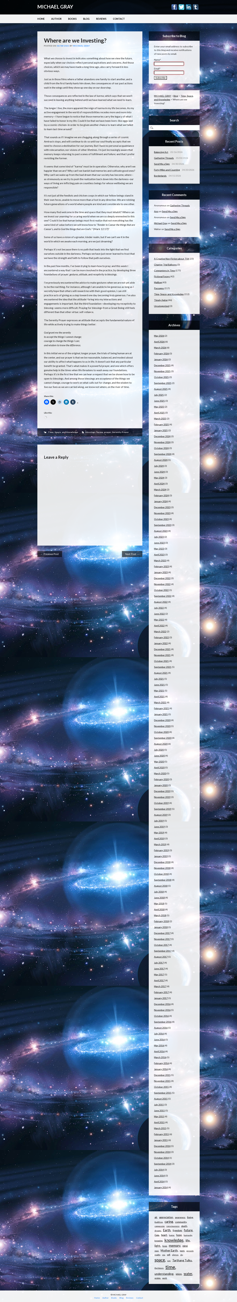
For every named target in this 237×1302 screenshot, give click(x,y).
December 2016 (162, 1004)
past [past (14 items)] (182, 1250)
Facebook (174, 7)
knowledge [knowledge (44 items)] (173, 1240)
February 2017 (161, 992)
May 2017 (159, 974)
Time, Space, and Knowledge (63, 432)
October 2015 (161, 1086)
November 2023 (162, 513)
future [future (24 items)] (188, 1230)
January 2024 (161, 501)
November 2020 (162, 726)
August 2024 (161, 460)
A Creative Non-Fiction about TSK (171, 258)
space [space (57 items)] (160, 1259)
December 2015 (162, 1075)
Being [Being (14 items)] (190, 1217)
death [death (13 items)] (184, 1226)
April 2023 (159, 554)
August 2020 (161, 743)
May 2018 (159, 903)
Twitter (181, 7)
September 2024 (162, 454)
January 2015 (161, 1140)
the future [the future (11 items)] (159, 1268)
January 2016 (161, 1069)
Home (41, 18)
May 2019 (159, 832)
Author (56, 18)
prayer (107, 432)
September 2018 (162, 879)
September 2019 (162, 808)
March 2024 (160, 489)
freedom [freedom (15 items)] (177, 1230)
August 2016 (161, 1027)
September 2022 (162, 596)
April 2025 (159, 412)
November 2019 (162, 797)
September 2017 (162, 950)
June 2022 (159, 613)
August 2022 (161, 601)
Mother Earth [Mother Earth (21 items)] (169, 1250)
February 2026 (161, 353)
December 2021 (162, 649)
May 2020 (159, 761)
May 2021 (159, 690)
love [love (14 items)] (164, 1245)
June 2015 (159, 1110)
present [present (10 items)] (189, 1251)
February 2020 (161, 779)
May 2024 (159, 477)
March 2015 (160, 1128)
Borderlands (160, 175)
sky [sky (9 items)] (181, 1255)
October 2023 (161, 519)
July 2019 (159, 820)
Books (72, 18)
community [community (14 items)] (180, 1222)
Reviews (101, 18)
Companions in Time (164, 270)
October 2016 (161, 1015)
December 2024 (162, 436)
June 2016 (159, 1039)
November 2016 (162, 1010)
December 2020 (162, 720)
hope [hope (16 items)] (179, 1234)
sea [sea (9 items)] (163, 1255)
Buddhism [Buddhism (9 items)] (159, 1222)
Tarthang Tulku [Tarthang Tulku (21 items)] (182, 1260)
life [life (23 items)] (188, 1240)
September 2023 (162, 525)
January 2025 (161, 430)
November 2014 (162, 1152)
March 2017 (160, 986)
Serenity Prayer (120, 432)
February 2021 (161, 708)
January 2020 (161, 785)
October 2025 (161, 377)
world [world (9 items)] (164, 1278)
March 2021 (160, 702)
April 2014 (159, 1181)
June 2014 (159, 1175)
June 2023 (159, 542)
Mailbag (158, 282)
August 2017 (161, 956)
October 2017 (161, 945)
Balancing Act (161, 152)
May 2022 (159, 619)
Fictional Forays (162, 276)
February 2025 (161, 424)
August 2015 (161, 1098)
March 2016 (160, 1057)
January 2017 (161, 998)
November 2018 (162, 868)
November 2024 (162, 442)
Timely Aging (161, 300)
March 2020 (160, 773)
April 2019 (159, 838)
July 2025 (159, 394)
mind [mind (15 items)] (185, 1245)
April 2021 (159, 696)
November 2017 (162, 939)
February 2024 (161, 495)
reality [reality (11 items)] (157, 1255)
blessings (90, 432)
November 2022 (162, 584)
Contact (119, 18)
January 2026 (161, 359)
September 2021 (162, 667)
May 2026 (159, 335)
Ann (156, 211)
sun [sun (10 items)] (169, 1261)
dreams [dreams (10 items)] (158, 1231)
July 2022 (159, 607)
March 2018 (160, 915)
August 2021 (161, 672)
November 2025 (162, 371)
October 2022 (161, 590)
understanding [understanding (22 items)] (164, 1274)
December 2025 (162, 365)
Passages (159, 288)
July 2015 (159, 1104)
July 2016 (159, 1033)
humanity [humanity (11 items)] (188, 1235)
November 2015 (162, 1081)
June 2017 (159, 968)
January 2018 (161, 927)
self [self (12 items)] (168, 1254)
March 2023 (160, 560)
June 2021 (159, 684)
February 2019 (161, 850)
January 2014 (161, 1187)
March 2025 (160, 418)
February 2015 (161, 1134)
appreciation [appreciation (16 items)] (166, 1217)
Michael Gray (81, 46)
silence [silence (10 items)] (175, 1255)
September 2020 (162, 738)
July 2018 (159, 891)
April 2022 (159, 625)
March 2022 (160, 631)
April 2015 (159, 1122)
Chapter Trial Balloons (165, 264)
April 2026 (159, 341)
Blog (86, 18)
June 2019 (159, 826)
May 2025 (159, 406)
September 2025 (162, 383)
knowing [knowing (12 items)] (158, 1240)
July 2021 (159, 678)
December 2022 (162, 578)
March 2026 (160, 347)
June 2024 (159, 471)
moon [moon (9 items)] (157, 1251)
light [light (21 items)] (157, 1245)
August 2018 (161, 885)
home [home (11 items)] (171, 1235)
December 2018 (162, 862)
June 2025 (159, 400)
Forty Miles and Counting (167, 169)
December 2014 (162, 1146)
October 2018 (161, 874)
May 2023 (159, 548)
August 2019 (161, 814)
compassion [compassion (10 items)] (160, 1226)
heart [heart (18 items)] (164, 1234)
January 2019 (161, 856)
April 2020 (159, 767)
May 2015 (159, 1116)
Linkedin (188, 7)
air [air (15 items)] (156, 1217)
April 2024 (159, 483)
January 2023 (161, 572)
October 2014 (161, 1157)
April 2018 (159, 909)
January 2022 (161, 643)
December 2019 (162, 791)
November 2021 (162, 655)
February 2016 (161, 1063)
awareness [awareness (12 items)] (180, 1217)
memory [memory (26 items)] (174, 1245)
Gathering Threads (164, 158)
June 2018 (159, 897)
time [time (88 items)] (170, 1267)
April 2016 (159, 1051)
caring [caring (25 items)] (169, 1221)
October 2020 (161, 732)
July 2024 (159, 465)
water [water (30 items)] (188, 1274)
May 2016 (159, 1045)
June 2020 (159, 755)
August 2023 (161, 531)
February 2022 (161, 637)
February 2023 (161, 566)
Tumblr (195, 7)
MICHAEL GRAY (55, 7)
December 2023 (162, 507)
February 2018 (161, 921)
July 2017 (159, 962)
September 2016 (162, 1021)
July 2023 (159, 536)
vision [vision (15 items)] (179, 1274)
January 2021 (161, 714)
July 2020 (159, 749)
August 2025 (161, 389)
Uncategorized (161, 306)
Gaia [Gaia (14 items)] (157, 1235)
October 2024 (161, 448)
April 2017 (159, 980)
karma (100, 432)
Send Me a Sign (162, 163)
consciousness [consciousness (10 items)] (172, 1226)
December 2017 (162, 933)
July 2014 (159, 1169)
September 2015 (162, 1092)
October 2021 (161, 661)
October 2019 (161, 803)
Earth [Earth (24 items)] (167, 1230)
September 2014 (162, 1163)
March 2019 (160, 844)
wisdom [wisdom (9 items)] (157, 1278)
